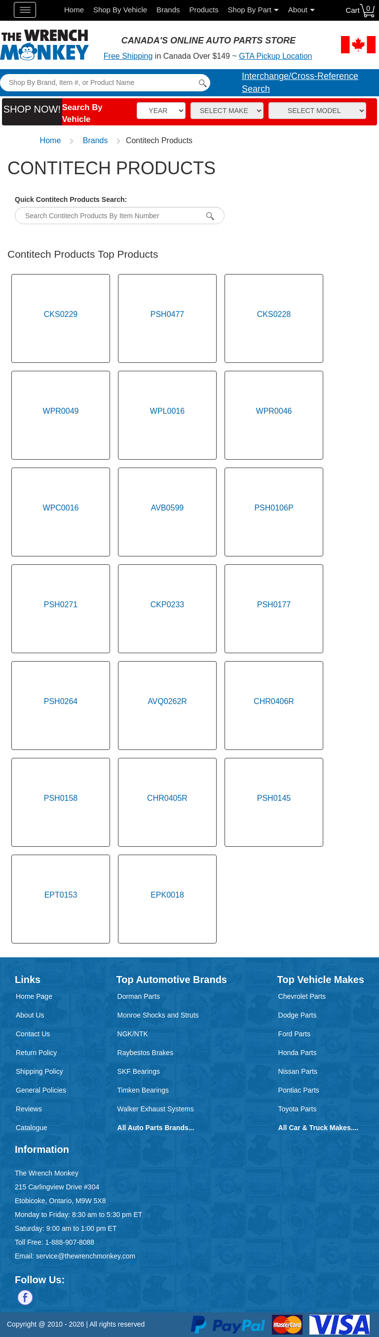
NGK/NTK (132, 1034)
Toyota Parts (297, 1109)
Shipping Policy (39, 1071)
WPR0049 (61, 411)
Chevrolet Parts (302, 996)
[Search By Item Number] (209, 216)
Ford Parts (294, 1034)
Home (74, 9)
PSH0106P (273, 508)
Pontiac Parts (298, 1090)
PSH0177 (274, 604)
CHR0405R (167, 798)
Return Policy (36, 1053)
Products (203, 9)
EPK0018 (167, 895)
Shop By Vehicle (120, 9)
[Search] (105, 82)
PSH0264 (61, 701)
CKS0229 (61, 314)
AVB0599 (167, 508)
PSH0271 (61, 604)
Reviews (29, 1109)
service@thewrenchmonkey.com (85, 1256)
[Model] (317, 110)
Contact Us (33, 1034)
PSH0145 (274, 798)
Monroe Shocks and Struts (158, 1015)
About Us (30, 1015)
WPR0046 (274, 411)
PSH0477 (168, 314)
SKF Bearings (138, 1071)
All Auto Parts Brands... (155, 1128)
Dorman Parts (138, 996)
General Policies (41, 1090)
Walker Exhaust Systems (155, 1109)
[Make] (227, 110)
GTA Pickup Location (275, 56)
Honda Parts (297, 1053)
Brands (168, 9)
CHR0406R (274, 701)
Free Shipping (128, 56)
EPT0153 (60, 895)
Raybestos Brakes (145, 1053)
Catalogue (31, 1128)
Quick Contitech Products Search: (71, 199)
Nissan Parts (297, 1071)
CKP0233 (168, 604)
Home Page (34, 996)
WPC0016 (61, 508)
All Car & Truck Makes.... (318, 1128)
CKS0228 (274, 314)
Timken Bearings (143, 1090)
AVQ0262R (167, 701)
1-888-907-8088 (69, 1242)
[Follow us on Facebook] (25, 1297)
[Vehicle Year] (161, 110)
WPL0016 (167, 411)
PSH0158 (61, 798)
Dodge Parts (297, 1015)
